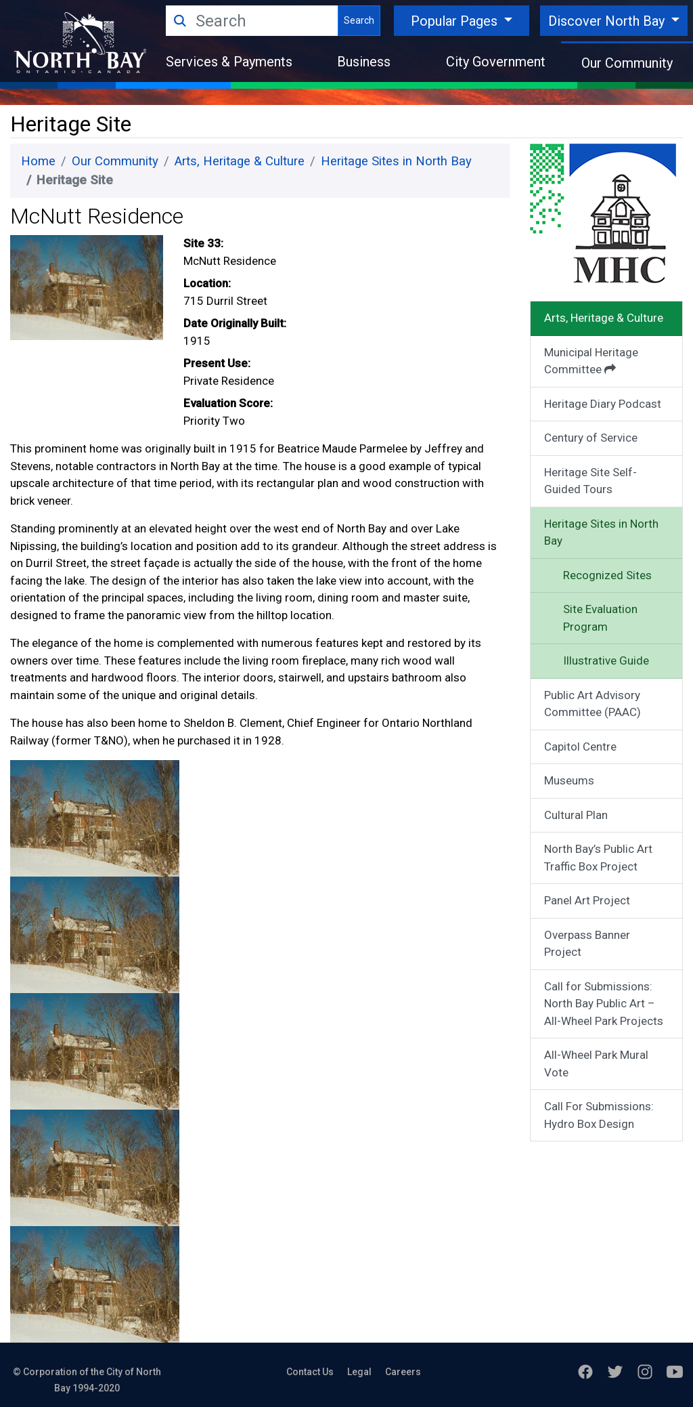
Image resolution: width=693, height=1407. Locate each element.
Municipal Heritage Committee (591, 361)
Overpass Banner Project (587, 943)
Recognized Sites (607, 575)
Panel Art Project (587, 900)
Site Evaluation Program (600, 617)
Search (359, 20)
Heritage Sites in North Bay (396, 161)
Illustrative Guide (606, 660)
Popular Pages (456, 21)
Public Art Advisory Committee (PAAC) (592, 703)
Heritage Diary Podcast (602, 404)
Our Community (627, 63)
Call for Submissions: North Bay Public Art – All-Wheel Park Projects (603, 1004)
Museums (569, 780)
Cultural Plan (576, 815)
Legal (359, 1371)
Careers (403, 1371)
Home (38, 161)
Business (363, 62)
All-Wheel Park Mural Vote (596, 1063)
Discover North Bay (608, 21)
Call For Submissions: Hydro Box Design (599, 1115)
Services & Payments (229, 62)
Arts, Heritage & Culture (240, 161)
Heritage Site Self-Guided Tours (590, 481)
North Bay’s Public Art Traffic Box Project (598, 857)
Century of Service (591, 437)
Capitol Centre (580, 746)
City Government (495, 62)
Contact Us (310, 1371)
